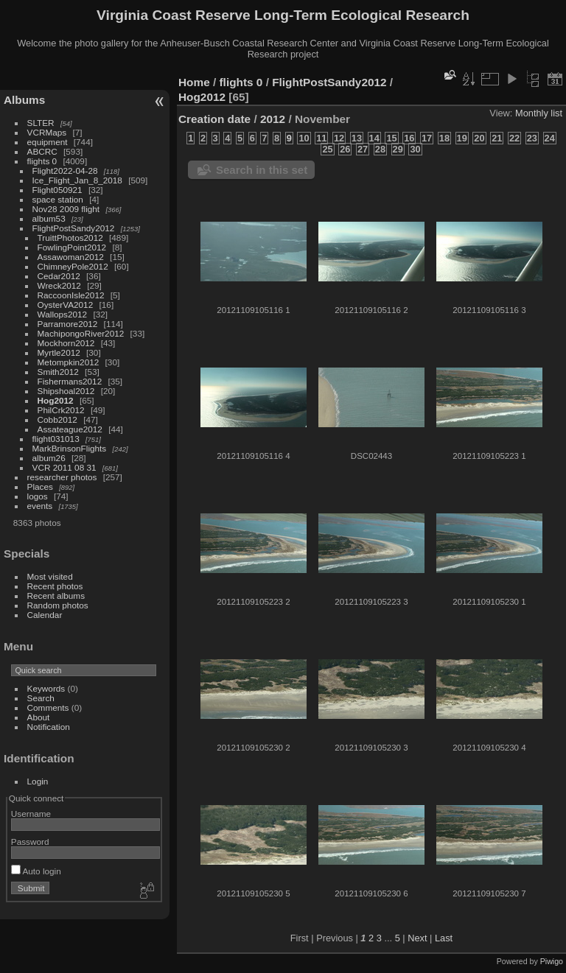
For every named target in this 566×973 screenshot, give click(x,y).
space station (57, 199)
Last (444, 938)
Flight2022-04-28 (65, 170)
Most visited (50, 576)
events (40, 505)
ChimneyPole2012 (73, 266)
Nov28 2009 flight (66, 209)
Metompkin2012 (68, 362)
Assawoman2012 (71, 256)
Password (30, 841)
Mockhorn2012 (66, 343)
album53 (49, 218)
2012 (272, 119)
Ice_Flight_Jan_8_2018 (77, 180)
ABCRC (42, 151)
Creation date (214, 119)
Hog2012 (56, 400)
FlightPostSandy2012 (73, 228)
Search (41, 698)
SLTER (41, 122)
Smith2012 (58, 371)
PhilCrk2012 (61, 410)
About (38, 717)
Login (38, 781)
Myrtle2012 (59, 352)
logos (37, 496)
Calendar (45, 614)
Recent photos (55, 586)
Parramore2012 (68, 324)
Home (194, 82)
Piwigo (551, 961)
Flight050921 (57, 189)
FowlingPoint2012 (72, 247)
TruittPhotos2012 (70, 237)
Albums (24, 100)
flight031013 (56, 438)
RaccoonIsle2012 (71, 295)
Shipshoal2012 (66, 391)
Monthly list (538, 113)
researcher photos (62, 477)
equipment (47, 142)
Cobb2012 (57, 419)
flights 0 (42, 161)
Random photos (57, 605)
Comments (48, 707)
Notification (48, 726)
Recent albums (56, 595)
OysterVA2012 (66, 304)
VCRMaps (47, 132)
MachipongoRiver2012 (81, 333)
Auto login (36, 871)
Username (31, 813)
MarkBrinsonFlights (69, 448)
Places (40, 486)
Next (417, 938)
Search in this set (261, 170)
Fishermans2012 (70, 381)
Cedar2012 (59, 276)
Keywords (46, 688)
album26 (49, 458)
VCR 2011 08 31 (64, 467)
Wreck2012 (59, 285)
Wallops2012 (63, 314)
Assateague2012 (70, 429)
